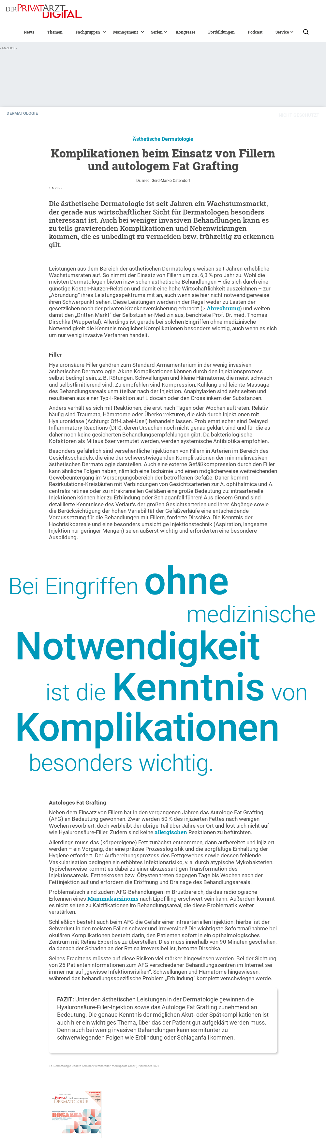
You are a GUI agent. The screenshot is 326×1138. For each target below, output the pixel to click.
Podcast (255, 32)
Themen (55, 32)
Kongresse (185, 32)
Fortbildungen (221, 32)
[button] (88, 32)
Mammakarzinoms (113, 898)
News (29, 32)
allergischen (171, 832)
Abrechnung (223, 308)
